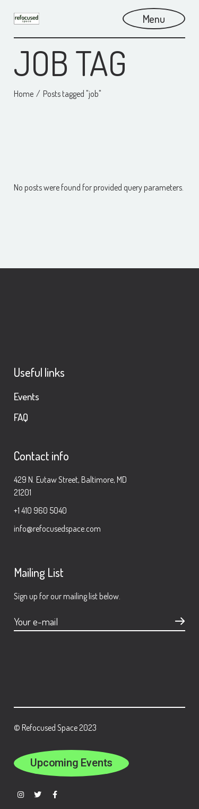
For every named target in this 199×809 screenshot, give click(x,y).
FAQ (21, 417)
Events (26, 396)
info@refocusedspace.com (57, 528)
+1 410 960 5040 (40, 510)
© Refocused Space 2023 (55, 727)
